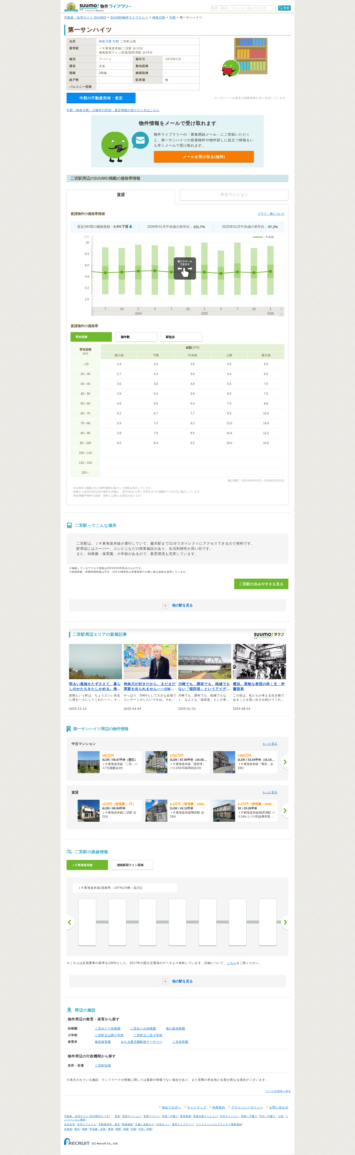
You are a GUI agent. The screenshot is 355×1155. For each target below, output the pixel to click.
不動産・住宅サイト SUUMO (85, 17)
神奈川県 (158, 17)
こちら (231, 963)
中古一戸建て (267, 1116)
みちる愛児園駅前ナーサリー (141, 1042)
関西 (118, 1129)
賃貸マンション (131, 1116)
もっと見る (270, 744)
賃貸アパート (151, 1116)
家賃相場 (185, 1116)
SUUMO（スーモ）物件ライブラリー (97, 7)
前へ (70, 922)
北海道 (68, 1129)
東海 (110, 1129)
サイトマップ (196, 1107)
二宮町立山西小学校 (109, 1035)
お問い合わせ (278, 1107)
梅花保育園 (103, 1042)
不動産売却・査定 (109, 1124)
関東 (85, 1129)
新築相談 (127, 1124)
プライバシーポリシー (247, 1107)
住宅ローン (163, 1124)
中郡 (172, 17)
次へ (284, 922)
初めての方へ (171, 1107)
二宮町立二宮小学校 (148, 1035)
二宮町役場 (103, 1065)
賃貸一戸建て (170, 1116)
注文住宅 (69, 1124)
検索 (286, 8)
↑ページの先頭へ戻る (278, 1091)
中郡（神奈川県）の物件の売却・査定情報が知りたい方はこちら (113, 110)
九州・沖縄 (145, 1129)
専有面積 (81, 337)
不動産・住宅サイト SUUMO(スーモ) (87, 1116)
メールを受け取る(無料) (204, 157)
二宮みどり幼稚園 (108, 1028)
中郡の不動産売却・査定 (101, 98)
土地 (280, 1116)
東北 (77, 1129)
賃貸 (117, 1116)
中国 (133, 1129)
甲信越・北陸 (97, 1129)
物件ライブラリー (183, 1124)
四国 (126, 1129)
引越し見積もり (144, 1124)
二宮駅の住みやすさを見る (261, 584)
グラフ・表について (271, 213)
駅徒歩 (170, 337)
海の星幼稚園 (175, 1028)
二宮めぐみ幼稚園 (143, 1028)
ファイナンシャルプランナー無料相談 (219, 1124)
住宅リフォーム (86, 1124)
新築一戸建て (249, 1116)
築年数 (125, 337)
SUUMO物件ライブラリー (129, 17)
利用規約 (218, 1107)
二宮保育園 (180, 1042)
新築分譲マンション (205, 1116)
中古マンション (229, 1116)
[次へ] (284, 762)
